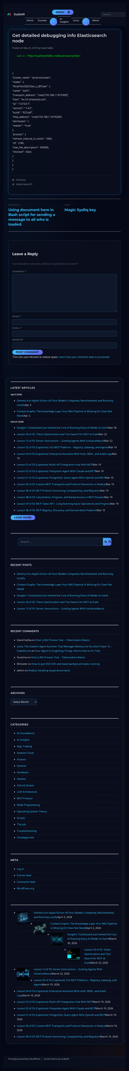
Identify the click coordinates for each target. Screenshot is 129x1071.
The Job (21, 824)
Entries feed (24, 875)
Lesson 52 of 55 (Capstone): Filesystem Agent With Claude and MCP (56, 471)
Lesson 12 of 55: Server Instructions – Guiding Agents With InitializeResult (60, 440)
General (21, 765)
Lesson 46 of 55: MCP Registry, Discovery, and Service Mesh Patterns (57, 510)
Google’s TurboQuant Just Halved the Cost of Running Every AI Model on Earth (62, 427)
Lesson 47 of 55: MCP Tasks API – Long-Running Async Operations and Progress (63, 503)
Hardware (23, 772)
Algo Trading (24, 746)
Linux (76, 20)
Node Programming (28, 805)
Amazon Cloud (25, 753)
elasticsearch (24, 184)
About (95, 20)
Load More (23, 517)
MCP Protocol (25, 798)
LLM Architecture (27, 792)
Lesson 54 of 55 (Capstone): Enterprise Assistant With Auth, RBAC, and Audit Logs (64, 454)
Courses (42, 20)
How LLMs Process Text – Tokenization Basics (63, 640)
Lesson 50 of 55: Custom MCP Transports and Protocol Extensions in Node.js (61, 484)
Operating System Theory (32, 811)
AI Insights (64, 20)
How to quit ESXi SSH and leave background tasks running (66, 664)
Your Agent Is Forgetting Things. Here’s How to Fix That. (67, 651)
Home (30, 20)
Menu (60, 12)
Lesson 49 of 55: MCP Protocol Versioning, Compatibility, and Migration (58, 490)
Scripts (21, 818)
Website (17, 339)
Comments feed (26, 882)
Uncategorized (25, 837)
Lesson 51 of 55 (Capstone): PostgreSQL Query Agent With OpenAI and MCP (61, 477)
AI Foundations (25, 733)
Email (17, 328)
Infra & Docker (25, 785)
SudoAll (19, 14)
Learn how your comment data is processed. (84, 357)
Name (17, 316)
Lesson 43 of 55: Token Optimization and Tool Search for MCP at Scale (58, 434)
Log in (20, 869)
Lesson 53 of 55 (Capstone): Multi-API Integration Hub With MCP (55, 464)
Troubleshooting (27, 831)
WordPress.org (25, 888)
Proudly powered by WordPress (24, 1059)
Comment (19, 271)
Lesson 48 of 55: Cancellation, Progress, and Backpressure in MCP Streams (60, 497)
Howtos (21, 179)
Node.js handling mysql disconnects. (49, 670)
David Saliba (47, 47)
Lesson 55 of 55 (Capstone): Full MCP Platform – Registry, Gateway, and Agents (62, 447)
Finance (21, 759)
